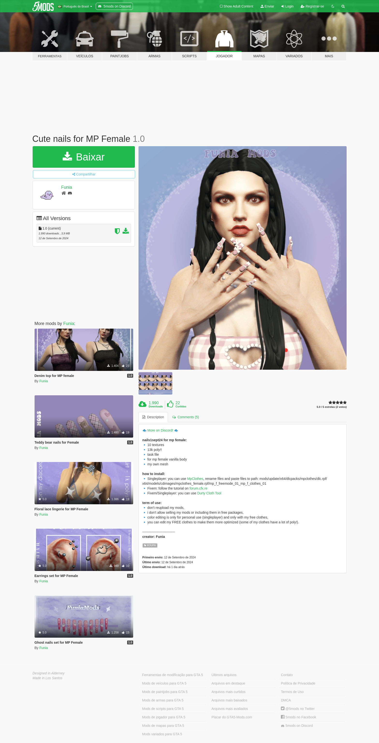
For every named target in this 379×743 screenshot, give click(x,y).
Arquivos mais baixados (229, 700)
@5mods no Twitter (297, 709)
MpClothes (195, 479)
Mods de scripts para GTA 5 (163, 709)
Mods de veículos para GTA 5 (164, 683)
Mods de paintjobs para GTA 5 (165, 692)
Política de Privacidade (298, 683)
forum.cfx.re (198, 488)
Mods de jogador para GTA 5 (163, 717)
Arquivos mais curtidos (228, 692)
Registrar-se (312, 6)
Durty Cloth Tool (209, 493)
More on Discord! (160, 430)
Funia (66, 187)
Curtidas (180, 406)
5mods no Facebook (298, 717)
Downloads (156, 406)
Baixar (84, 157)
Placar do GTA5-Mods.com (231, 717)
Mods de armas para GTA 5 (162, 700)
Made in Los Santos (48, 678)
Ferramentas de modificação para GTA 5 (172, 675)
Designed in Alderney (49, 673)
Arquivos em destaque (228, 683)
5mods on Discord (297, 726)
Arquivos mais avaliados (229, 709)
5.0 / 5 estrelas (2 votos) (332, 407)
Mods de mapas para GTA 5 (163, 726)
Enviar (267, 6)
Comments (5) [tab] (185, 417)
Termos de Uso (292, 692)
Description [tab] (153, 417)
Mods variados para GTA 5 (162, 734)
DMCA (286, 700)
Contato (287, 675)
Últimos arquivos (223, 675)
